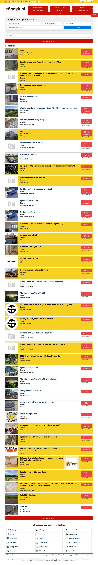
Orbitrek (23, 507)
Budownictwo (71, 534)
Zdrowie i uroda (72, 547)
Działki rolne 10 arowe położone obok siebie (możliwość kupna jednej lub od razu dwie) (46, 74)
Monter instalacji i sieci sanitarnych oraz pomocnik (41, 281)
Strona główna (46, 555)
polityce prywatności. (72, 560)
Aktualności (36, 1)
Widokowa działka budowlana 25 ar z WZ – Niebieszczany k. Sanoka (48, 108)
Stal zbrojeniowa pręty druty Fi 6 (33, 120)
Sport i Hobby (42, 543)
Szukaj (78, 27)
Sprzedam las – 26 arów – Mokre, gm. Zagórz (38, 437)
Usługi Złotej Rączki (28, 414)
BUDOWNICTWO (38, 10)
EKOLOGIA (60, 10)
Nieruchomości (72, 530)
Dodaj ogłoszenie (15, 1)
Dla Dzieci (11, 543)
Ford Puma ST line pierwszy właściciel (36, 189)
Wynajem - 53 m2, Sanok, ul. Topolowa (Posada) (40, 425)
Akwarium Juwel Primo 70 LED (32, 293)
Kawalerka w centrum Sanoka (32, 177)
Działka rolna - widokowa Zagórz (34, 472)
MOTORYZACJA (37, 7)
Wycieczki (40, 551)
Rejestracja (89, 1)
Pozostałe (70, 551)
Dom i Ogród (41, 534)
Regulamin (66, 555)
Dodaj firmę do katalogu (57, 555)
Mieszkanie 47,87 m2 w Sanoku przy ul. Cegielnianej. (41, 224)
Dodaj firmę (24, 1)
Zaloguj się (82, 1)
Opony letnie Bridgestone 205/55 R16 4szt (37, 402)
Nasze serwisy (84, 555)
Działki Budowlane (28, 495)
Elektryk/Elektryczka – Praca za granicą (36, 319)
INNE (60, 13)
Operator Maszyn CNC (29, 258)
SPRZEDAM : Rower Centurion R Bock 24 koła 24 (40, 356)
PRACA (82, 7)
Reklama (31, 1)
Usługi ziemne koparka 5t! (31, 391)
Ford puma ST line (27, 212)
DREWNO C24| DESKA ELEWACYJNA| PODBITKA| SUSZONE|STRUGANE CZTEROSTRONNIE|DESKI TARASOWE (48, 485)
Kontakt (91, 555)
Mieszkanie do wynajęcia (30, 247)
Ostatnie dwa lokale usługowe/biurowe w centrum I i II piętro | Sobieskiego (41, 459)
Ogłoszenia (9, 35)
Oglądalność (72, 555)
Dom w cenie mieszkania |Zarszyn (34, 270)
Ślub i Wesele (42, 547)
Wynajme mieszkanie (29, 235)
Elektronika (12, 538)
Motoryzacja (41, 530)
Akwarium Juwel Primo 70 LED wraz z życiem (38, 379)
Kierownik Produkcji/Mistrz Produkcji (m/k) (38, 448)
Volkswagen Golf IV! (28, 154)
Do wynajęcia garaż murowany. (33, 85)
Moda (39, 538)
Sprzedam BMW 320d (29, 200)
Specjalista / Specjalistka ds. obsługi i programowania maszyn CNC (48, 166)
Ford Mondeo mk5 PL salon (31, 143)
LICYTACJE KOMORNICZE (82, 10)
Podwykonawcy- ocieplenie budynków (36, 333)
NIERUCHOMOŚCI (60, 7)
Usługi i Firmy (13, 547)
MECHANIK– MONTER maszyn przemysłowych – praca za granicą (46, 304)
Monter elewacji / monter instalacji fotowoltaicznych (42, 344)
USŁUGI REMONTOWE (29, 96)
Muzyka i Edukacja (73, 543)
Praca (10, 534)
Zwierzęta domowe (73, 538)
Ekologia (11, 551)
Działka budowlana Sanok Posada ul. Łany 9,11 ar (40, 62)
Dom (22, 131)
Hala (22, 50)
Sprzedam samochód (29, 367)
